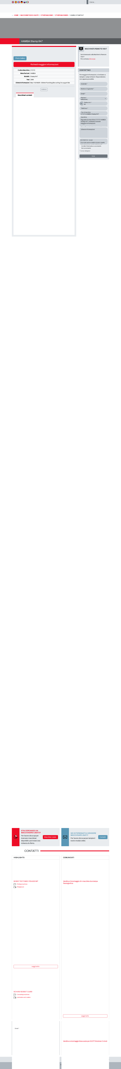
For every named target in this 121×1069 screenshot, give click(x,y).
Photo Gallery (20, 58)
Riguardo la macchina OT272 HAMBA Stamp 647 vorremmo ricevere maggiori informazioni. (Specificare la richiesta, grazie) (93, 121)
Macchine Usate (50, 837)
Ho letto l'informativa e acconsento (91, 146)
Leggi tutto (35, 966)
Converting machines (23, 994)
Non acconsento (86, 148)
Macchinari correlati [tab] (25, 95)
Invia (93, 156)
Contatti (103, 837)
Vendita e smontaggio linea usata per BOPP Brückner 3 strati (85, 1041)
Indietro (44, 89)
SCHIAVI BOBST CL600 (23, 992)
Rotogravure (20, 887)
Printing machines (22, 884)
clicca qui (92, 59)
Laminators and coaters (23, 997)
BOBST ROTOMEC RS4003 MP (26, 881)
